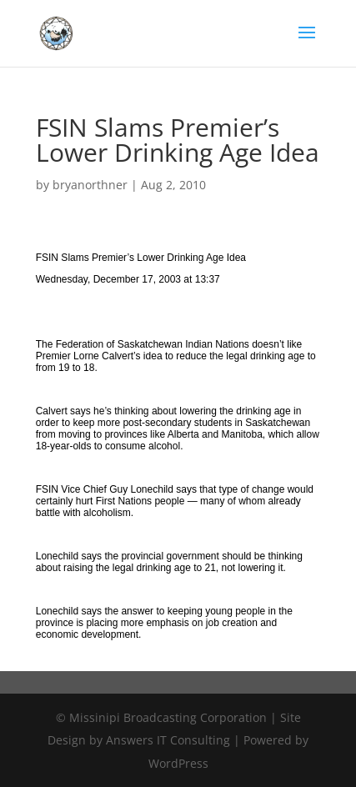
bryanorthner (90, 185)
